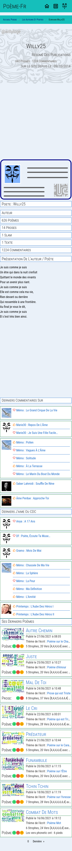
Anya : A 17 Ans (24, 521)
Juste (31, 656)
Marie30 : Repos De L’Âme (30, 425)
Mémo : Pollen (23, 442)
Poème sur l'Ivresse (59, 797)
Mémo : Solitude (24, 458)
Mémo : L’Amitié (24, 597)
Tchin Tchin (37, 786)
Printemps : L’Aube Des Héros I (33, 606)
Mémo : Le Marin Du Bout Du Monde (36, 474)
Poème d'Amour (56, 667)
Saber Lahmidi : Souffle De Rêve (33, 483)
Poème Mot (54, 823)
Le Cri (31, 708)
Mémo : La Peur (24, 581)
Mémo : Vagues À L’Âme (29, 450)
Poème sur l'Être (57, 771)
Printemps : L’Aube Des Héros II (33, 614)
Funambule (36, 760)
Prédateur (36, 734)
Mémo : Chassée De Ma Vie (31, 565)
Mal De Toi (36, 682)
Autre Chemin (39, 630)
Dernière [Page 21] (37, 841)
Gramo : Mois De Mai (27, 550)
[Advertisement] (36, 121)
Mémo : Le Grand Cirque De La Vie (35, 410)
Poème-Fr (14, 6)
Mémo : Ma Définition (27, 589)
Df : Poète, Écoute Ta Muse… (31, 536)
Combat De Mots (42, 812)
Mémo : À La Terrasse (27, 466)
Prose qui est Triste (58, 693)
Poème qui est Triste (59, 719)
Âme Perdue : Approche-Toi (31, 498)
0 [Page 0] (28, 841)
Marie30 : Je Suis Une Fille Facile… (35, 433)
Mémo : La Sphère (25, 573)
